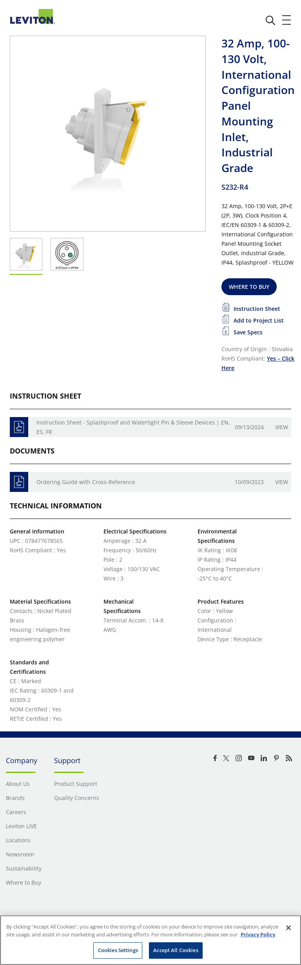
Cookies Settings (118, 950)
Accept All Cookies (175, 950)
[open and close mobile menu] (287, 20)
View (281, 427)
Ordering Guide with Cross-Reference (85, 482)
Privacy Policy (258, 934)
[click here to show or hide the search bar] (270, 20)
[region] (150, 940)
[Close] (288, 927)
